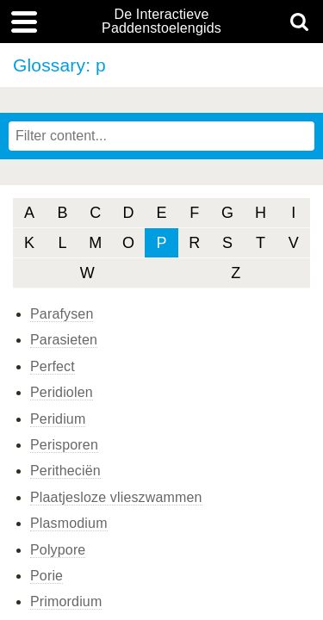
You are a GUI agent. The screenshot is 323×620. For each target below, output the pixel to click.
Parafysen (61, 314)
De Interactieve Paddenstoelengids (161, 21)
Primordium (66, 601)
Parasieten (63, 339)
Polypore (57, 549)
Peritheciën (65, 470)
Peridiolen (61, 392)
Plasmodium (69, 523)
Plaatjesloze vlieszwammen (116, 497)
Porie (46, 575)
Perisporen (64, 444)
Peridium (57, 419)
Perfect (52, 366)
